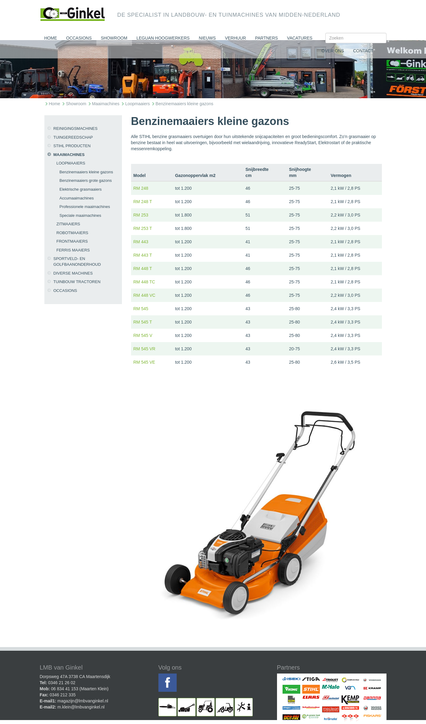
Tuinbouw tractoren (77, 281)
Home (50, 38)
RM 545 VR (144, 348)
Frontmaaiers (72, 241)
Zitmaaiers (68, 224)
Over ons (332, 50)
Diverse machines (73, 273)
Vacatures (300, 38)
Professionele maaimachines (85, 206)
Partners (266, 38)
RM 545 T (142, 322)
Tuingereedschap (73, 137)
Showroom (114, 38)
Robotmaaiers (72, 232)
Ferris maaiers (73, 250)
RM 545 (140, 308)
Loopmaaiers (137, 103)
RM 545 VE (144, 362)
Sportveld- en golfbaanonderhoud (77, 261)
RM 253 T (142, 228)
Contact (363, 50)
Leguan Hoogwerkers (163, 38)
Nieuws (207, 38)
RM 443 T (142, 255)
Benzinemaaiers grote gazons (86, 180)
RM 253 (140, 215)
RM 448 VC (144, 295)
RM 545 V (142, 335)
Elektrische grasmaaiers (81, 189)
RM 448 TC (144, 281)
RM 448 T (142, 268)
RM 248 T (142, 201)
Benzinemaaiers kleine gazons (184, 103)
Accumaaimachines (77, 198)
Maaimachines (105, 103)
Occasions (79, 38)
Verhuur (235, 38)
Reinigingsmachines (76, 128)
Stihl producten (72, 146)
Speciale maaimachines (80, 215)
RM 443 (140, 241)
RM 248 (140, 188)
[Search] (355, 38)
